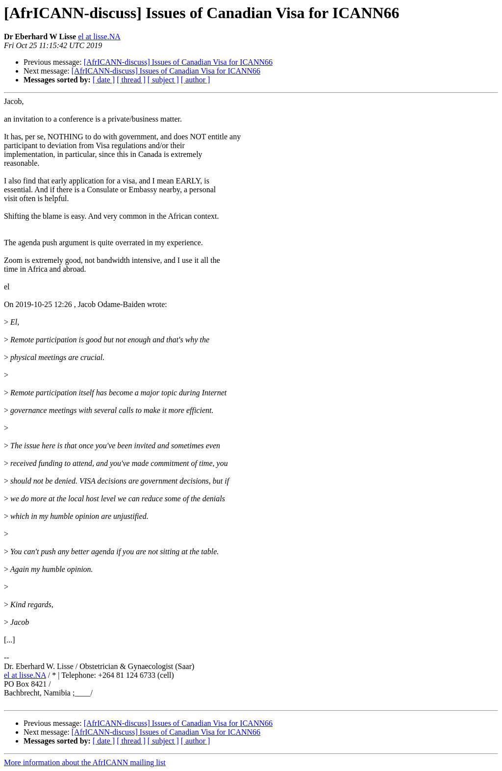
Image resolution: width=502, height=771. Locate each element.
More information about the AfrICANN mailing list (85, 762)
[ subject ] (163, 80)
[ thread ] (131, 80)
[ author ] (195, 80)
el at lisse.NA (99, 36)
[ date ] (104, 80)
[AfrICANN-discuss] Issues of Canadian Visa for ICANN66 (178, 62)
